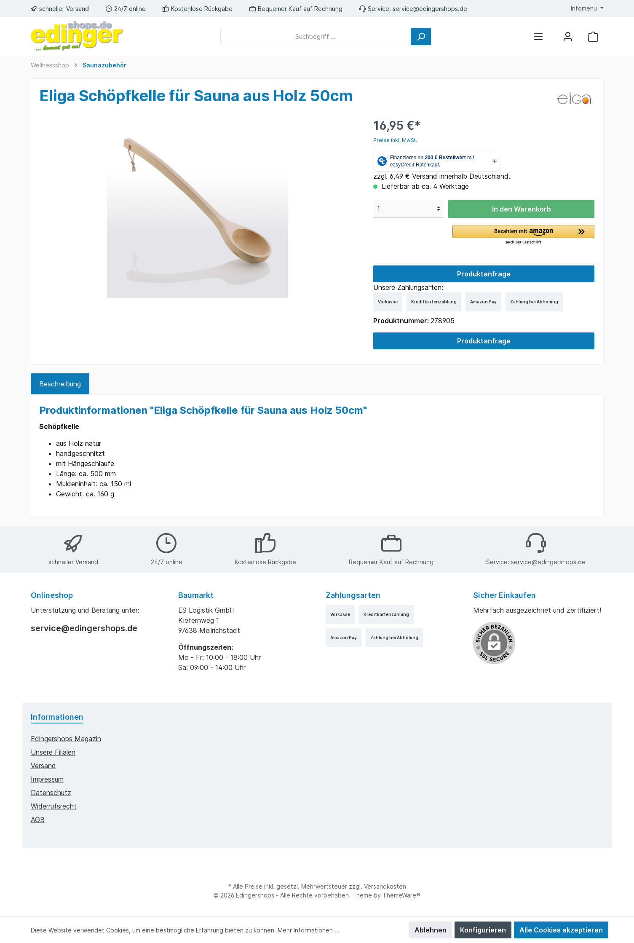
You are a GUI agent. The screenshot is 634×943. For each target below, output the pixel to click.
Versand (43, 765)
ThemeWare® (401, 895)
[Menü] (538, 36)
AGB (38, 819)
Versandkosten (385, 886)
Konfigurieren (483, 930)
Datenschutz (51, 792)
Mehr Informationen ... (309, 930)
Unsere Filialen (53, 752)
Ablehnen (431, 930)
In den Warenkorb (521, 209)
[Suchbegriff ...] (315, 36)
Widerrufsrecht (54, 806)
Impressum (47, 779)
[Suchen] (421, 36)
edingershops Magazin (66, 738)
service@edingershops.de (430, 8)
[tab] (60, 383)
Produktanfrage (484, 274)
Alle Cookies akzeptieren (561, 930)
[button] (523, 235)
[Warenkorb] (593, 36)
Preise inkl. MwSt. (395, 140)
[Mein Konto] (567, 36)
